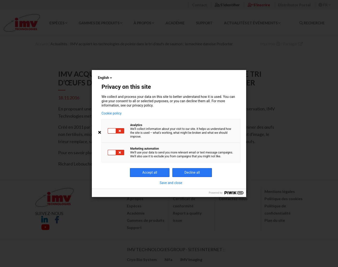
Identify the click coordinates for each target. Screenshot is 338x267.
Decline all (192, 172)
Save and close (171, 183)
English (105, 78)
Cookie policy (111, 113)
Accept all (149, 172)
